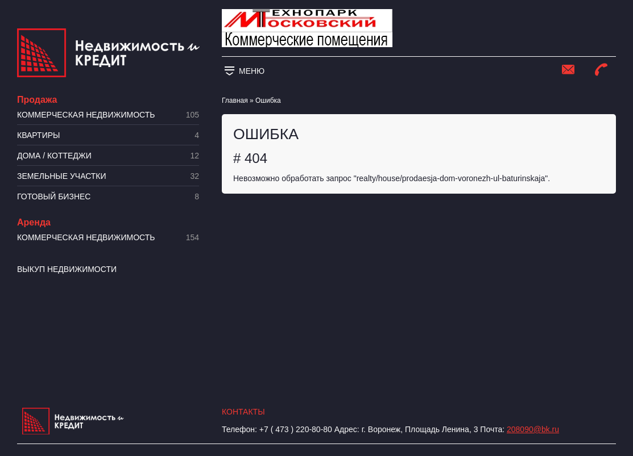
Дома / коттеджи (108, 156)
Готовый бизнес (108, 197)
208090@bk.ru (533, 429)
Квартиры (108, 135)
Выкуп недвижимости (67, 269)
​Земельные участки (108, 176)
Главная (235, 100)
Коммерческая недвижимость (108, 115)
